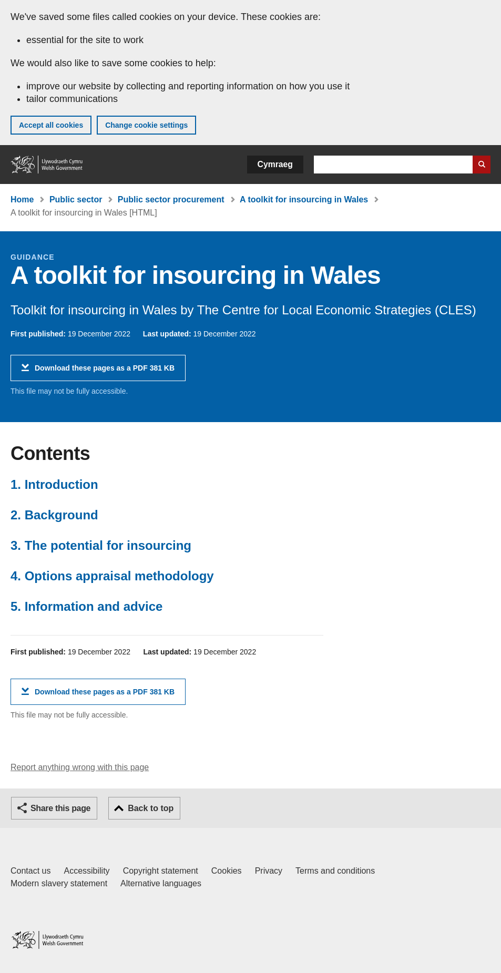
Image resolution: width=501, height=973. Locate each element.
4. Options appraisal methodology (112, 576)
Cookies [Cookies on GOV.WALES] (226, 870)
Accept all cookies (51, 125)
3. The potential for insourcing (101, 545)
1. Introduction (54, 484)
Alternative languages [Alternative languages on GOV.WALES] (160, 883)
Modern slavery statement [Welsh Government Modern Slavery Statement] (59, 883)
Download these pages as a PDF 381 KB (105, 372)
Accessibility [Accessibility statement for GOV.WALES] (86, 870)
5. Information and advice (86, 606)
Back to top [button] (150, 808)
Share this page (60, 808)
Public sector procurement (171, 199)
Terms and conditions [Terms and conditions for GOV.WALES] (335, 870)
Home (22, 199)
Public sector (75, 199)
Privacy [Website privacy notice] (268, 870)
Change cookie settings (146, 125)
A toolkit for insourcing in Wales (304, 199)
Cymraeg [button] (275, 164)
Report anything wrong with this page (80, 767)
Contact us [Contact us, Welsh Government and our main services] (30, 870)
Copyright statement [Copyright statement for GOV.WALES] (160, 870)
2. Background (54, 515)
